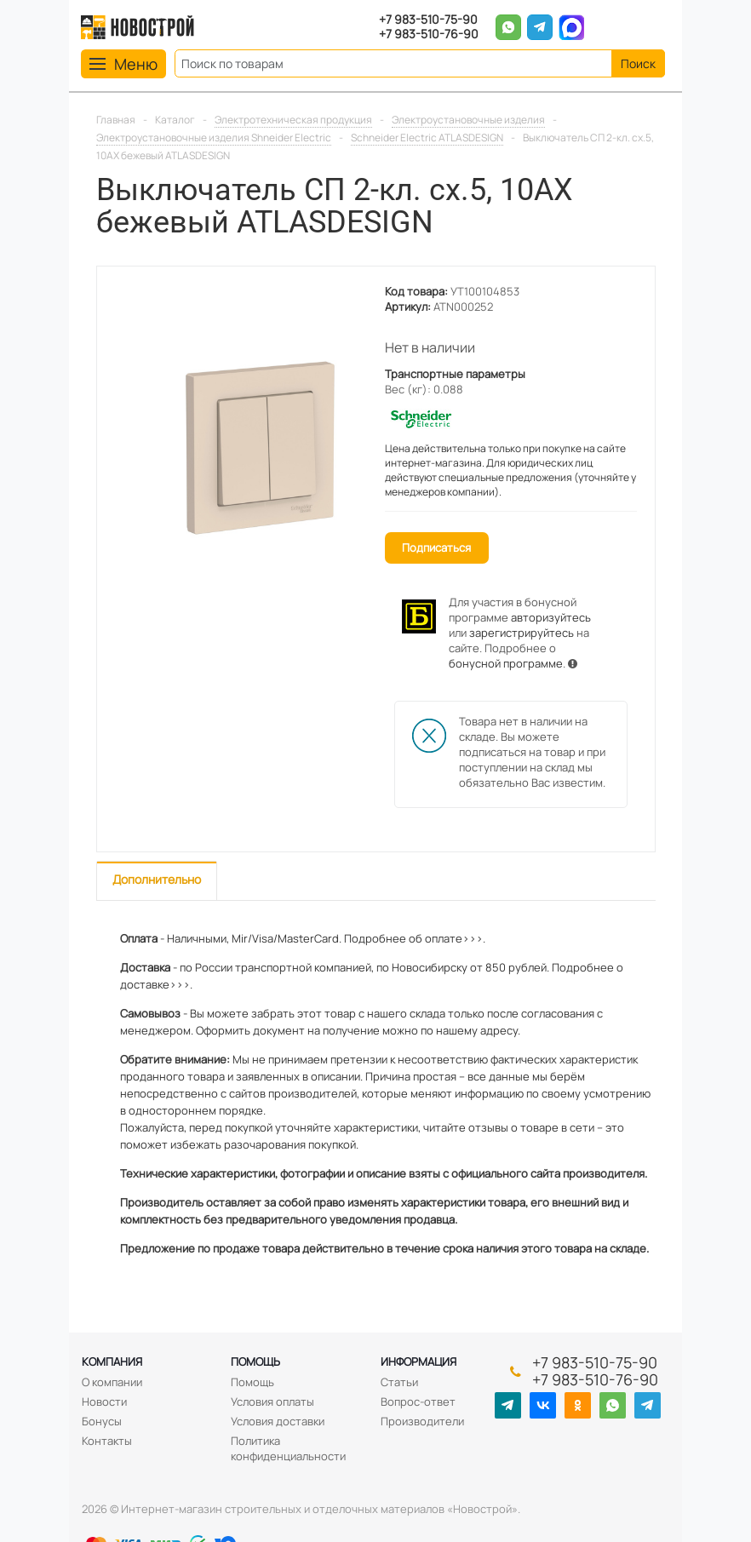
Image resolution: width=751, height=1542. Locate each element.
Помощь (255, 1361)
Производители (422, 1421)
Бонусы (102, 1421)
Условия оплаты (272, 1401)
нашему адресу (477, 1030)
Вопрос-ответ (418, 1401)
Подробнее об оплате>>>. (414, 938)
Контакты (107, 1440)
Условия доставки (277, 1421)
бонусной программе (506, 663)
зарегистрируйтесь (521, 632)
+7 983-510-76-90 (429, 34)
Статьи (399, 1382)
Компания (112, 1361)
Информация (418, 1361)
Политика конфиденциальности (288, 1448)
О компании (112, 1382)
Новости (104, 1401)
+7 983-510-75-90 (428, 20)
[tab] (156, 881)
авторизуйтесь (551, 617)
